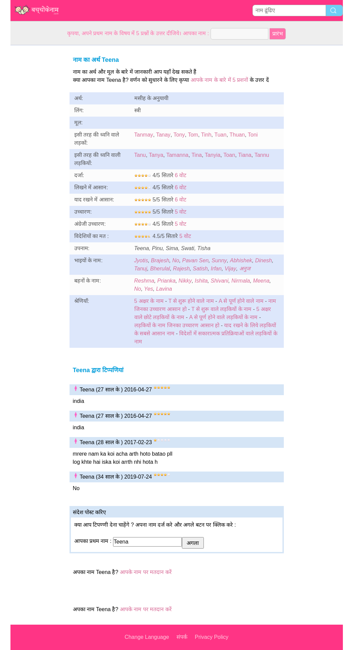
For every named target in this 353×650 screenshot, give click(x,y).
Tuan (220, 135)
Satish (200, 268)
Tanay (163, 135)
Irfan (216, 268)
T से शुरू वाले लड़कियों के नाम (221, 309)
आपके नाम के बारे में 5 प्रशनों (219, 80)
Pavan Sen (195, 260)
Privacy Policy (211, 637)
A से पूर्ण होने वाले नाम (241, 301)
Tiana (244, 155)
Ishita (201, 281)
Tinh (206, 135)
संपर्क (181, 637)
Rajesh (181, 268)
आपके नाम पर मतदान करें (146, 572)
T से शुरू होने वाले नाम (191, 301)
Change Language (147, 637)
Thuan (237, 135)
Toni (252, 135)
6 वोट (180, 175)
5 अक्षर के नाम (149, 301)
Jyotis (141, 260)
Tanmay (143, 135)
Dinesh (263, 260)
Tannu (261, 155)
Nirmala (241, 281)
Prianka (166, 281)
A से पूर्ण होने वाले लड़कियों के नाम (223, 317)
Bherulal (160, 268)
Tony (179, 135)
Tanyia (212, 155)
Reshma (144, 281)
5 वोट (180, 212)
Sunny (219, 260)
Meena (261, 281)
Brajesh (160, 260)
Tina (196, 155)
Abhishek (241, 260)
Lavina (164, 289)
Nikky (185, 281)
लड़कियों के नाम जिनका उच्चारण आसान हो (177, 325)
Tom (193, 135)
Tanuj (140, 268)
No (175, 260)
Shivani (219, 281)
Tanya (156, 155)
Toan (229, 155)
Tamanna (177, 155)
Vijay (230, 268)
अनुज (244, 268)
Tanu (140, 155)
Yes (148, 289)
